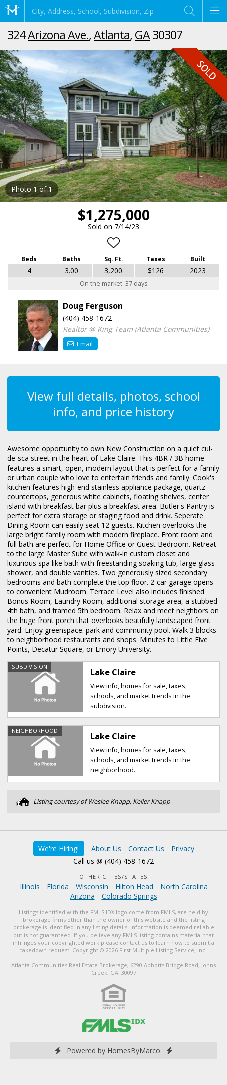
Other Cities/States (113, 876)
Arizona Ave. (58, 35)
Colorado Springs (129, 896)
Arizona (82, 896)
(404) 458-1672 (87, 318)
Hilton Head (134, 886)
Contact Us (146, 848)
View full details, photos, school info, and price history (113, 404)
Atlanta (112, 35)
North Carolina (184, 886)
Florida (58, 886)
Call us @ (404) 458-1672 (113, 861)
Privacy (182, 848)
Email (80, 343)
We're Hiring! (58, 848)
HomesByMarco (133, 1050)
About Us (106, 848)
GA (142, 35)
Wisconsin (92, 886)
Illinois (30, 886)
